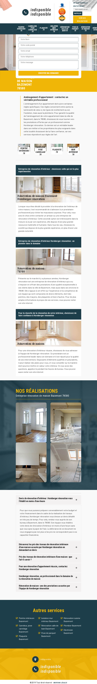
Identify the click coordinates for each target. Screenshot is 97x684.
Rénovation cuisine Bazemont (72, 619)
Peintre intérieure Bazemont (26, 619)
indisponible (41, 10)
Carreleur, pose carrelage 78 (32, 29)
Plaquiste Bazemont (23, 637)
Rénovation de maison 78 (85, 29)
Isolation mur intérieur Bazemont (49, 619)
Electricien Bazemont (68, 631)
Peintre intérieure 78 (21, 29)
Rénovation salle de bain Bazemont (50, 627)
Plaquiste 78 (44, 29)
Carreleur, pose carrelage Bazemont (25, 629)
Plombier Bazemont (72, 626)
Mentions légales (60, 683)
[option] (24, 149)
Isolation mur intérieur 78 (54, 29)
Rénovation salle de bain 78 (64, 29)
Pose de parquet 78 (75, 29)
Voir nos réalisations (82, 19)
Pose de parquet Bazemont (48, 634)
